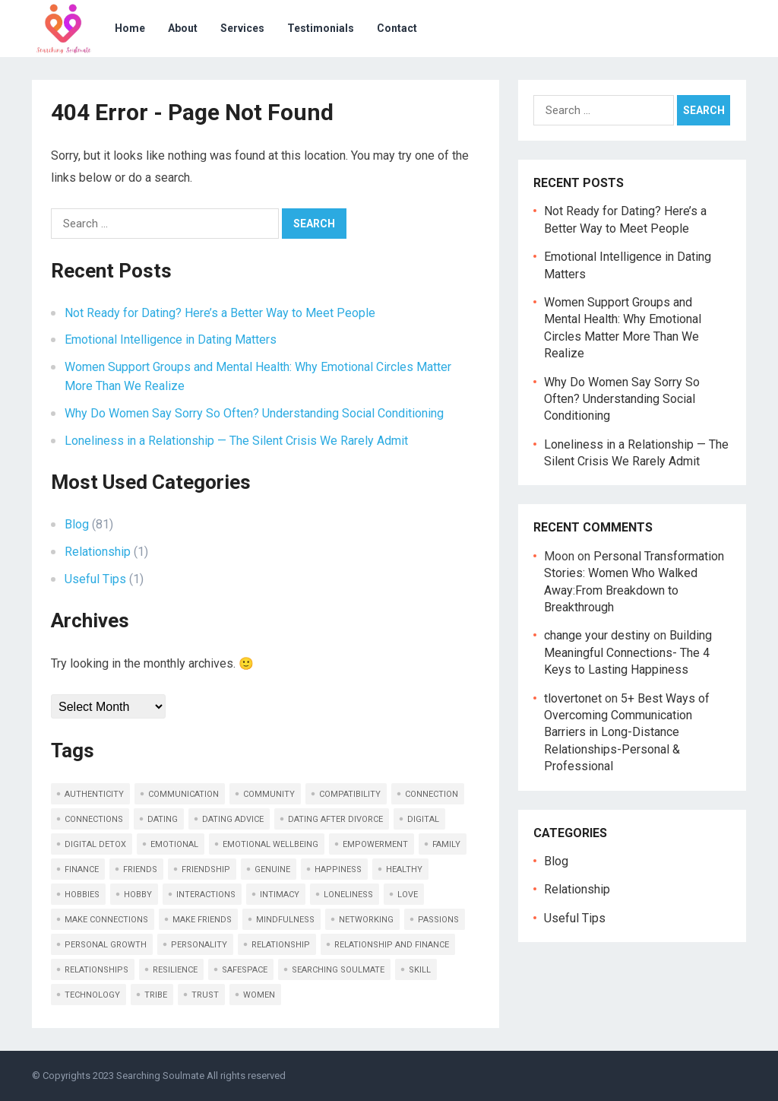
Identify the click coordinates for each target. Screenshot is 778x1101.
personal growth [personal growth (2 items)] (106, 945)
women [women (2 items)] (259, 995)
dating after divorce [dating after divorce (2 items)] (335, 819)
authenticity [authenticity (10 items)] (94, 794)
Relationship (98, 551)
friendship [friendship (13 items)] (206, 869)
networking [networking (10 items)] (366, 920)
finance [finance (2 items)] (82, 869)
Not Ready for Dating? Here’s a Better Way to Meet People (220, 313)
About (183, 28)
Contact (397, 28)
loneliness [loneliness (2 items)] (348, 895)
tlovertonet (573, 698)
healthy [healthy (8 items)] (404, 869)
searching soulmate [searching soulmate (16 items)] (338, 970)
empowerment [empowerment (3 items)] (375, 844)
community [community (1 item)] (269, 794)
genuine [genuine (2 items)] (272, 869)
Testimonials (320, 28)
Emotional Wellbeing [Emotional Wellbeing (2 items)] (270, 844)
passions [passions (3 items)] (438, 920)
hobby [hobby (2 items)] (138, 895)
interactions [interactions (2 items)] (206, 895)
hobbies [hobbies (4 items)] (82, 895)
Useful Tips (95, 579)
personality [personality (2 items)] (199, 945)
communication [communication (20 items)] (183, 794)
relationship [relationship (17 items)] (280, 945)
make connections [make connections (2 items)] (106, 920)
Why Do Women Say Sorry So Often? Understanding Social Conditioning (254, 413)
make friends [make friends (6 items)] (202, 920)
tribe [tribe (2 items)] (155, 995)
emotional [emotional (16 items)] (174, 844)
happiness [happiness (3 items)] (338, 869)
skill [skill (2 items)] (420, 970)
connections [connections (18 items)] (94, 819)
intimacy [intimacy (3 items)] (279, 895)
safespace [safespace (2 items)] (244, 970)
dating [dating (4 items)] (162, 819)
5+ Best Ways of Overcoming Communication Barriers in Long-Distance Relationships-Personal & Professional (627, 732)
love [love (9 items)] (407, 895)
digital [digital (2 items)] (423, 819)
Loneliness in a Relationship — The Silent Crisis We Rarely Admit (236, 440)
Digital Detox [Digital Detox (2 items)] (95, 844)
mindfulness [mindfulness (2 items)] (285, 920)
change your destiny (597, 635)
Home (130, 28)
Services (242, 28)
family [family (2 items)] (446, 844)
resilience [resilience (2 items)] (175, 970)
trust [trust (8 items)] (205, 995)
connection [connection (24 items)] (431, 794)
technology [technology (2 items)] (92, 995)
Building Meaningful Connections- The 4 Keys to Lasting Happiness (628, 652)
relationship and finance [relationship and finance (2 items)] (391, 945)
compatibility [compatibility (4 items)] (350, 794)
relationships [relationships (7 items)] (96, 970)
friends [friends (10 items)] (140, 869)
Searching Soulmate (160, 1075)
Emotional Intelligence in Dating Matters (171, 339)
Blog (77, 524)
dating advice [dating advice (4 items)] (233, 819)
